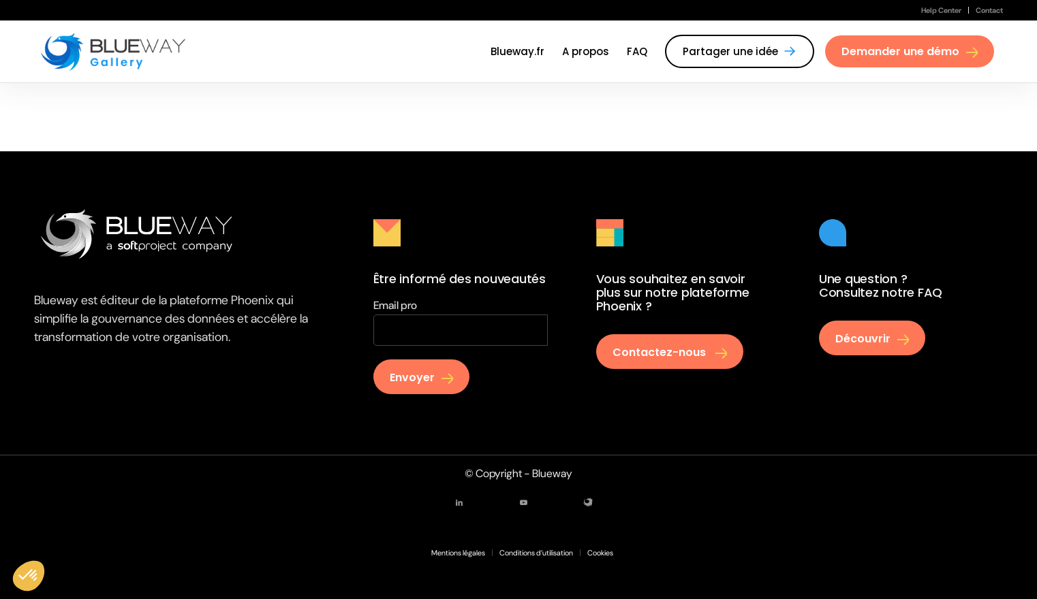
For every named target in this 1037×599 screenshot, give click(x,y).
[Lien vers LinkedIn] (459, 502)
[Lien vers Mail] (588, 502)
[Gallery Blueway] (113, 51)
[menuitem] (941, 10)
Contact (989, 10)
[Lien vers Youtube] (523, 502)
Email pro (395, 305)
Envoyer (412, 377)
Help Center (941, 10)
